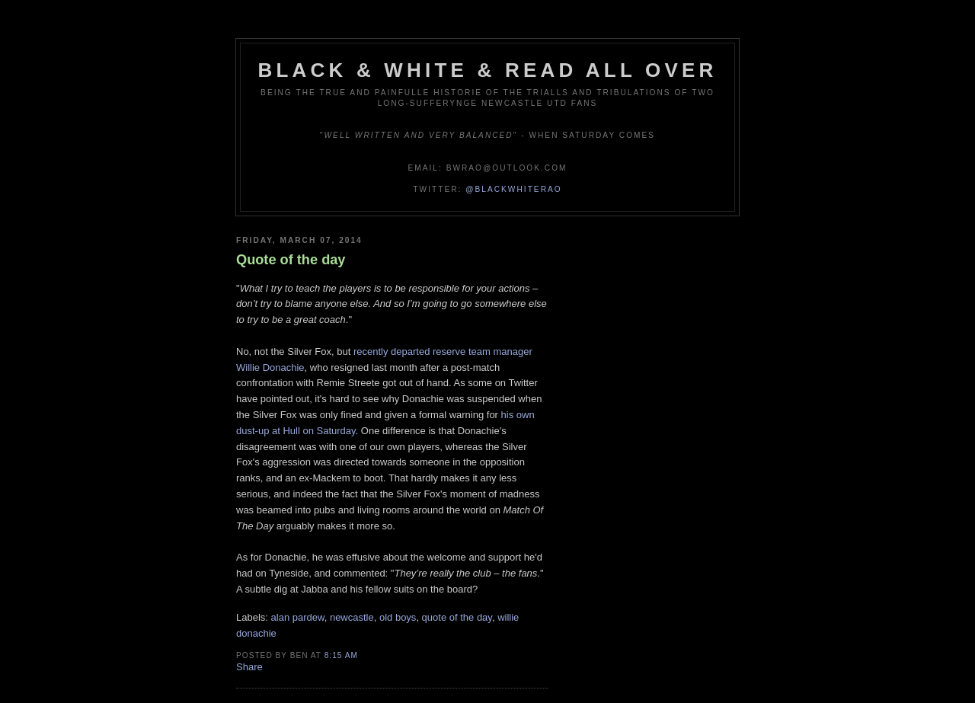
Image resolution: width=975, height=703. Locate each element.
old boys (397, 617)
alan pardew (297, 617)
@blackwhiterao (513, 189)
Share (249, 667)
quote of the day (457, 617)
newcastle (352, 617)
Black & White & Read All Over (488, 70)
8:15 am (341, 655)
